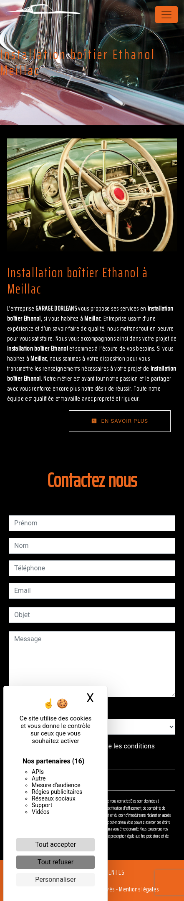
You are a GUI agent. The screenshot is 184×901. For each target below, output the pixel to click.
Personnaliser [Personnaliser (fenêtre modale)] (55, 879)
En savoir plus (119, 421)
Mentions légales (138, 889)
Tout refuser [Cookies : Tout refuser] (55, 862)
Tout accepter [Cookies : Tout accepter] (55, 844)
